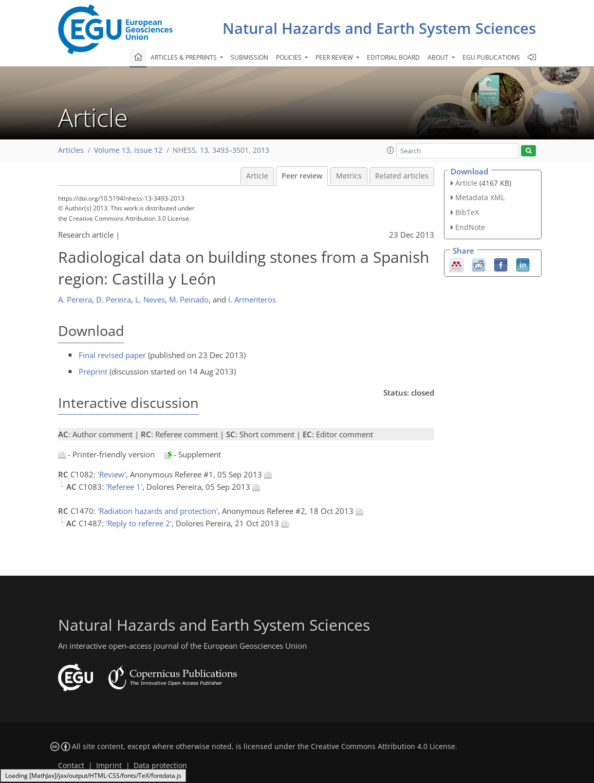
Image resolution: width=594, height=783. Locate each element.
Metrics (349, 176)
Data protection (160, 765)
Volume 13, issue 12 (128, 150)
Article (257, 176)
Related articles (402, 176)
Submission (249, 57)
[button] (390, 150)
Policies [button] (289, 57)
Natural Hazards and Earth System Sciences (379, 28)
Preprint (93, 371)
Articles (71, 150)
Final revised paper (112, 355)
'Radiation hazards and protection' (158, 511)
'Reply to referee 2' (139, 523)
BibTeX (467, 212)
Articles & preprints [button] (184, 57)
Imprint (109, 765)
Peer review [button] (335, 57)
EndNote (470, 227)
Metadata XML (480, 197)
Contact (71, 765)
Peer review (302, 176)
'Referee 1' (124, 487)
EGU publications (491, 57)
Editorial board (393, 57)
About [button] (439, 57)
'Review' (112, 474)
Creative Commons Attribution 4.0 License (383, 746)
